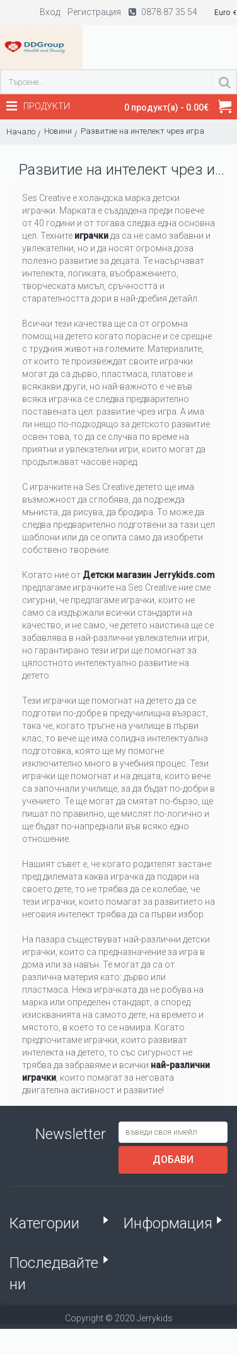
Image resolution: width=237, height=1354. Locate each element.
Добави (173, 1160)
